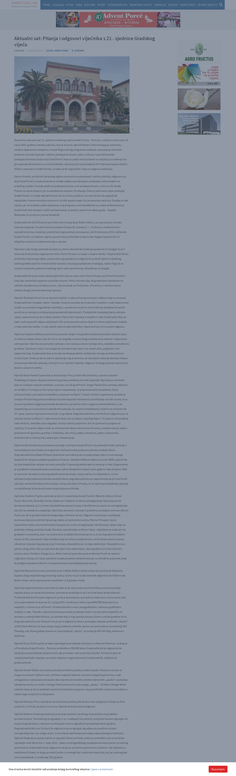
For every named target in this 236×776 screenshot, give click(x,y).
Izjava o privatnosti (101, 769)
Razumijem (218, 769)
